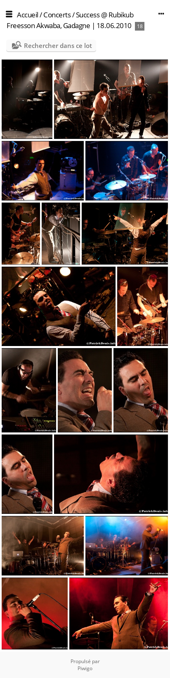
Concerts (57, 14)
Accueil (27, 14)
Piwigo (85, 668)
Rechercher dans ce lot (58, 45)
